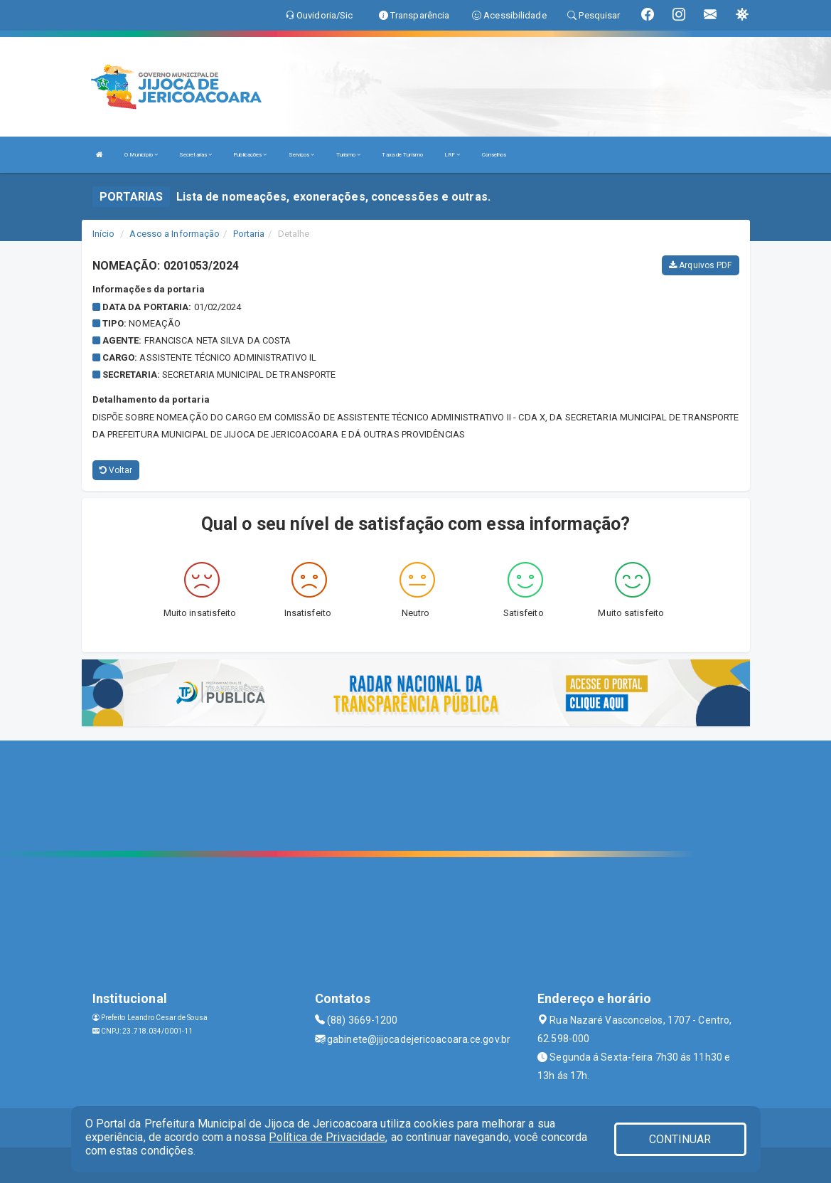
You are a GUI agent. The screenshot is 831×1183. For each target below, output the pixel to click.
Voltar (116, 470)
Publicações (250, 155)
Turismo (348, 155)
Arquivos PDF (700, 265)
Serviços (302, 155)
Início (103, 233)
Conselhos (494, 155)
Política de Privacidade (327, 1137)
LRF (452, 155)
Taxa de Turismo (402, 155)
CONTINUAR (680, 1139)
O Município (141, 155)
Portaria (249, 233)
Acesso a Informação (174, 233)
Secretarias (195, 155)
